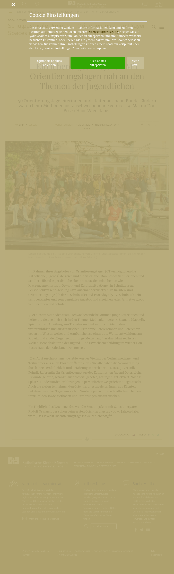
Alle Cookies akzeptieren (98, 63)
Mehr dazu (135, 63)
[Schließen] (87, 4)
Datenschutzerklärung (103, 31)
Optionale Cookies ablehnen (49, 63)
